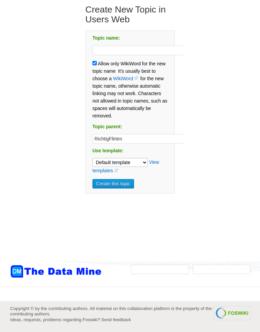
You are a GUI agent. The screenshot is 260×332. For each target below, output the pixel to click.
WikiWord (123, 78)
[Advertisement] (37, 136)
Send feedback (116, 319)
